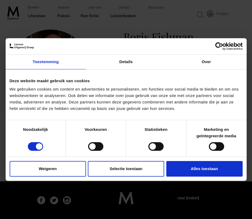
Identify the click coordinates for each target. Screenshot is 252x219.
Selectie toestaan (126, 168)
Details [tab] (126, 61)
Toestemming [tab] (46, 61)
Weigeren (48, 168)
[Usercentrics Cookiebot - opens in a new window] (219, 46)
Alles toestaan (204, 168)
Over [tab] (206, 61)
